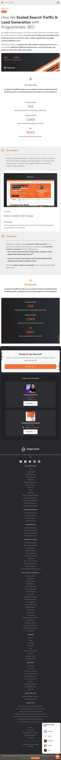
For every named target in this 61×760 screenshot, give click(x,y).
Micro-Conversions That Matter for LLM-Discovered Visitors (30, 708)
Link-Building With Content (30, 555)
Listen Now (29, 403)
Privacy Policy (30, 730)
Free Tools (30, 689)
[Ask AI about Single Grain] (58, 757)
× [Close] (58, 725)
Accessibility (31, 737)
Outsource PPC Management (30, 505)
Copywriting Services (30, 520)
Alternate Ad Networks (30, 553)
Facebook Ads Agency (30, 474)
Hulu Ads (30, 490)
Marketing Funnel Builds (30, 699)
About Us (30, 637)
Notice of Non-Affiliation (31, 735)
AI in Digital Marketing (30, 686)
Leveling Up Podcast (30, 656)
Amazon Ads (30, 492)
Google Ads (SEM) (30, 471)
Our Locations (30, 665)
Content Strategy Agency (30, 589)
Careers (30, 640)
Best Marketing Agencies (30, 684)
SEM (30, 469)
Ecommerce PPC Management (30, 500)
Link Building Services (30, 607)
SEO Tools (30, 681)
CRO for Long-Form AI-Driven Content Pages (30, 711)
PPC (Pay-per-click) (31, 477)
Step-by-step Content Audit (30, 561)
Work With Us (29, 366)
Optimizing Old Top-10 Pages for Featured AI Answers (30, 719)
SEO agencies (30, 578)
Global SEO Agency (30, 591)
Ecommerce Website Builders (30, 673)
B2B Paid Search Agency (30, 498)
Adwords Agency (30, 485)
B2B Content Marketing (30, 599)
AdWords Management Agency (30, 495)
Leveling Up (30, 653)
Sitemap (31, 727)
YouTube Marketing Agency (30, 628)
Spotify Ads (30, 487)
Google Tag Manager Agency (30, 625)
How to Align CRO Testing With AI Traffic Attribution (30, 706)
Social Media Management (30, 530)
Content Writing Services (31, 515)
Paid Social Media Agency (30, 482)
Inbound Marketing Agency (30, 596)
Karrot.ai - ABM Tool (30, 576)
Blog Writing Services (30, 518)
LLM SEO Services (30, 615)
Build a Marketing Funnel (30, 563)
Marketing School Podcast (30, 651)
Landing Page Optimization (30, 527)
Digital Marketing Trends (30, 542)
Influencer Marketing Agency (30, 533)
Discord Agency (30, 630)
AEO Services (30, 612)
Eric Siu (34, 399)
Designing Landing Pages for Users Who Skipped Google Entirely (30, 714)
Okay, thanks (35, 758)
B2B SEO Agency (30, 583)
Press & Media (30, 645)
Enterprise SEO (30, 594)
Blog (30, 648)
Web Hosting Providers (30, 678)
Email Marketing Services (30, 676)
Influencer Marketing (30, 550)
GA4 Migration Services (30, 623)
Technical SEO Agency (30, 602)
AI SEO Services (30, 609)
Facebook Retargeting (30, 566)
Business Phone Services (31, 671)
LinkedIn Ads (30, 479)
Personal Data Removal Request (30, 732)
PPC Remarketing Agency (30, 503)
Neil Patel (37, 427)
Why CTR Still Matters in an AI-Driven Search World (30, 721)
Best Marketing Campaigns (30, 545)
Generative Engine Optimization (30, 617)
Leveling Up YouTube (30, 658)
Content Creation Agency (30, 586)
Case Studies (30, 643)
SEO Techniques (30, 548)
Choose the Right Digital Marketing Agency (30, 568)
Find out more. (25, 758)
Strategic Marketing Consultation (30, 696)
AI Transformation (30, 620)
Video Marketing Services (30, 535)
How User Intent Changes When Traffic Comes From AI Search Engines (30, 716)
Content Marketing (30, 581)
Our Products (30, 668)
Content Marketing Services (30, 513)
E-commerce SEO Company (30, 604)
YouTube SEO (30, 558)
